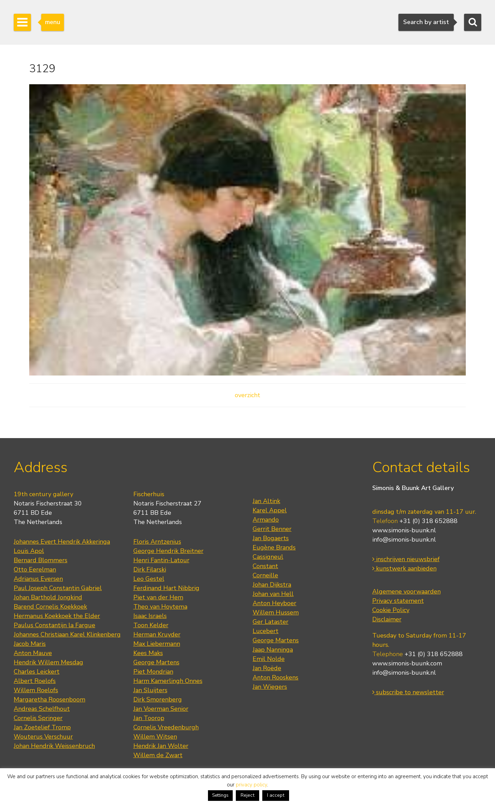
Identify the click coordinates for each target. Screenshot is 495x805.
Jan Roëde (267, 668)
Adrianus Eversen (38, 579)
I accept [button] (275, 795)
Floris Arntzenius (157, 541)
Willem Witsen (155, 736)
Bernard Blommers (40, 560)
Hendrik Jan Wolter (160, 746)
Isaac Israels (150, 616)
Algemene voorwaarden (406, 591)
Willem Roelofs (36, 690)
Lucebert (265, 631)
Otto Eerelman (35, 569)
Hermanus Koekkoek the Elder (57, 616)
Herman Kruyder (156, 634)
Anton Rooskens (275, 677)
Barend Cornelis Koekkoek (50, 606)
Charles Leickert (36, 671)
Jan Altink (266, 501)
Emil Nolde (269, 659)
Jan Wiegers (270, 687)
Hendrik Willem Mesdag (48, 662)
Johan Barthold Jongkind (48, 597)
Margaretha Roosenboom (49, 699)
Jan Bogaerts (271, 538)
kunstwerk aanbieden (404, 568)
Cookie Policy (390, 610)
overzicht (247, 395)
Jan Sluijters (150, 690)
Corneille (265, 575)
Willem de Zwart (158, 755)
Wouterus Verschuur (43, 736)
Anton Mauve (33, 653)
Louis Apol (29, 551)
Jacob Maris (30, 644)
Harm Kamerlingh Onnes (167, 681)
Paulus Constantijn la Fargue (54, 625)
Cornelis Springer (38, 718)
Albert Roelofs (35, 681)
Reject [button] (247, 795)
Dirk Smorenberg (157, 699)
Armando (266, 519)
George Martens (156, 662)
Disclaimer (387, 619)
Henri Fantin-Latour (161, 560)
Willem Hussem (276, 612)
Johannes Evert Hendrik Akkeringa (62, 541)
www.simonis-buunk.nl (404, 530)
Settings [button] (220, 795)
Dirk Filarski (149, 569)
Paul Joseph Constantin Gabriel (58, 588)
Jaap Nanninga (273, 649)
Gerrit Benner (272, 529)
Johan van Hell (273, 594)
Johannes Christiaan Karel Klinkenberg (67, 634)
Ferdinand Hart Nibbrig (166, 588)
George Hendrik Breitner (168, 551)
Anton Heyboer (274, 603)
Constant (265, 566)
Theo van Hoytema (160, 606)
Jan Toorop (148, 718)
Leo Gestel (148, 579)
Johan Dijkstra (272, 584)
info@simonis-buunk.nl (404, 539)
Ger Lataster (270, 622)
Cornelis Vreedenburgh (166, 727)
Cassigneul (268, 557)
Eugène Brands (274, 547)
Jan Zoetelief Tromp (42, 727)
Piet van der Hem (158, 597)
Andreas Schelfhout (42, 709)
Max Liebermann (156, 644)
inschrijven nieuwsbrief (406, 559)
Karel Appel (270, 510)
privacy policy (251, 784)
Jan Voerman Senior (160, 709)
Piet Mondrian (153, 671)
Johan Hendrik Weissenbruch (54, 746)
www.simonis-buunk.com (407, 663)
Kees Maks (148, 653)
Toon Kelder (150, 625)
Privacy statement (398, 601)
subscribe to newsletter (408, 692)
